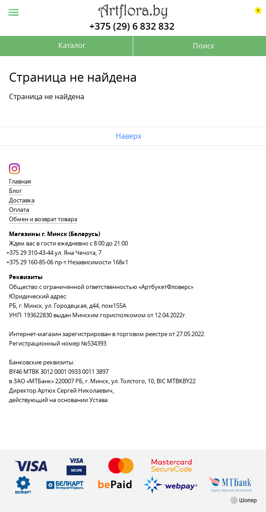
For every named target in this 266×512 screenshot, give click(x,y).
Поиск (203, 46)
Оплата (19, 210)
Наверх (128, 136)
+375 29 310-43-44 (29, 253)
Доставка (22, 200)
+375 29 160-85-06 (29, 262)
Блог (15, 191)
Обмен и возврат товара (43, 219)
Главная (20, 181)
